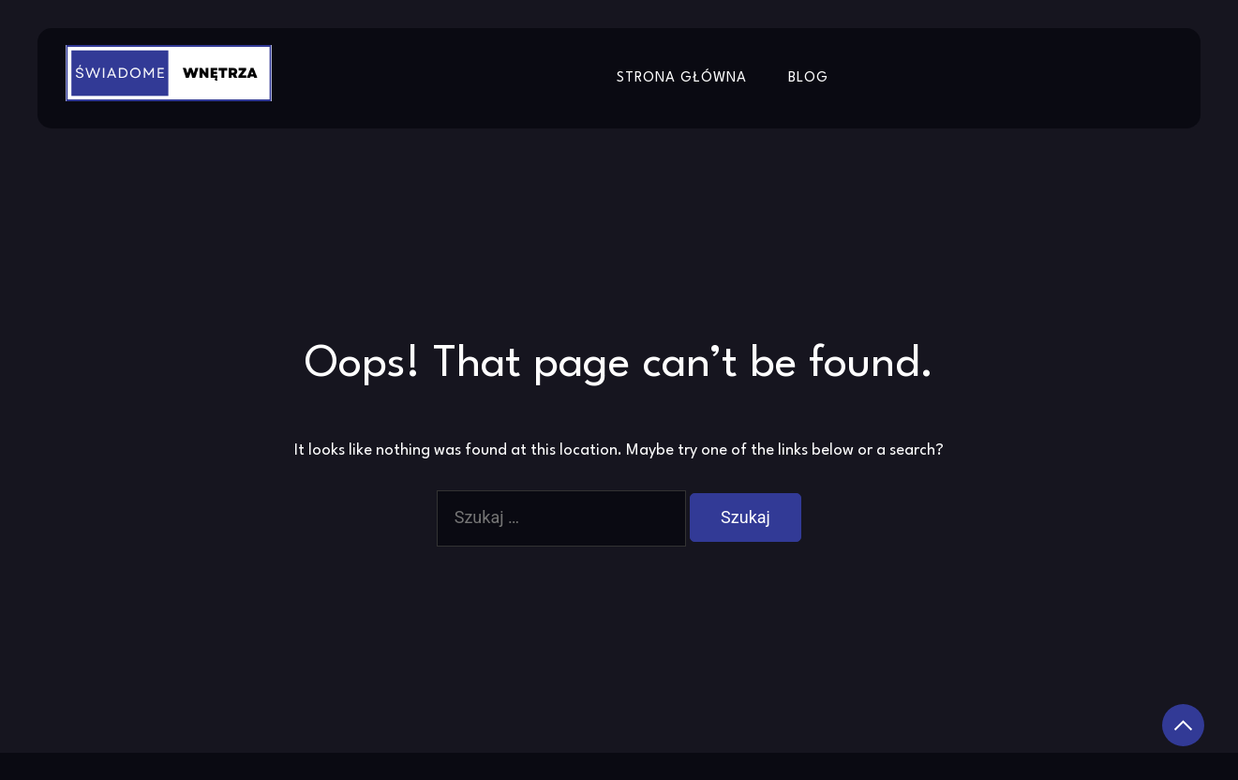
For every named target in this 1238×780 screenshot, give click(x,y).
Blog (808, 78)
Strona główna (682, 78)
